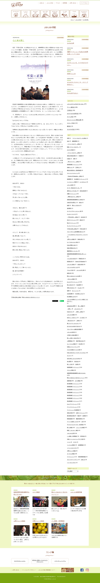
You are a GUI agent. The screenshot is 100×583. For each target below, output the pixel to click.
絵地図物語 (81, 445)
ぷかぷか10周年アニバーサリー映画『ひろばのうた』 (77, 300)
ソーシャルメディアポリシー (29, 570)
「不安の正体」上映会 (72, 217)
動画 (79, 415)
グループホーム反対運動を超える (75, 231)
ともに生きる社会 (71, 258)
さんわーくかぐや (71, 214)
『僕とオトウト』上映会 (73, 161)
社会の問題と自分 (71, 245)
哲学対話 (82, 436)
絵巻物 (84, 415)
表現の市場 (69, 412)
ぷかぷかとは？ (16, 11)
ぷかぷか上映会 (71, 264)
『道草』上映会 (79, 311)
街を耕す (81, 344)
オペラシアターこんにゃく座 (74, 211)
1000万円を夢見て (71, 202)
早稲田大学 (81, 258)
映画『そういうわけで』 (73, 147)
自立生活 (83, 217)
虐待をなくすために (72, 190)
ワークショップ (71, 456)
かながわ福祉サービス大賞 (73, 349)
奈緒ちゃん (69, 167)
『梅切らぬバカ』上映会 (73, 196)
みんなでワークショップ (73, 282)
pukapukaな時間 (71, 306)
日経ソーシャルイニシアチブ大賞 (75, 439)
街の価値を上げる (71, 296)
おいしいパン (75, 290)
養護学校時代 (79, 418)
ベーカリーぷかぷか (25, 12)
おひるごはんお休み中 (55, 12)
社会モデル (69, 311)
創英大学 (69, 273)
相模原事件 (75, 141)
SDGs (80, 202)
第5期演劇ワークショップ (73, 389)
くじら (68, 442)
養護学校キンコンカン (72, 251)
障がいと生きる (76, 205)
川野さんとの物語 (71, 450)
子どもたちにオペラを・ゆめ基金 (75, 424)
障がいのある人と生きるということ (31, 297)
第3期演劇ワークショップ (73, 395)
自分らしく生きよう (72, 317)
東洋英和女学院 (71, 415)
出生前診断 (69, 293)
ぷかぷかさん (77, 308)
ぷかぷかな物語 (71, 314)
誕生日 (81, 220)
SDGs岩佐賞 (83, 190)
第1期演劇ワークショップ (73, 401)
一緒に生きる (70, 320)
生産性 (77, 364)
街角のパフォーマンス (72, 346)
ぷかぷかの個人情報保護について (46, 570)
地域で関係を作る (71, 248)
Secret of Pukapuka (80, 261)
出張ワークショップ (81, 412)
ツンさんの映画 (71, 445)
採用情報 (65, 3)
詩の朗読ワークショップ (80, 179)
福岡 (68, 290)
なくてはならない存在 (72, 242)
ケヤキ (74, 442)
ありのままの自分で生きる (73, 326)
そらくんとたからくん (72, 173)
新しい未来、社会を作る (73, 338)
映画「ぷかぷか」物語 (72, 430)
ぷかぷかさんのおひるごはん (75, 104)
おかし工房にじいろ (45, 12)
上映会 (78, 320)
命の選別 (69, 361)
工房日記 (69, 110)
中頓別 (80, 155)
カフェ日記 (70, 116)
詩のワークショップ (72, 220)
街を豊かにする (79, 293)
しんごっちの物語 (80, 427)
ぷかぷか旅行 (70, 185)
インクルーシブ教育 (72, 182)
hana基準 (78, 284)
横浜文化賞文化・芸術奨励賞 (74, 170)
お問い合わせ (73, 3)
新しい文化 (69, 364)
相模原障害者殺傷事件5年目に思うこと (76, 254)
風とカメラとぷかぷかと (73, 323)
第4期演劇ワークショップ (73, 392)
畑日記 (69, 126)
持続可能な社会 (80, 341)
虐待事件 (69, 208)
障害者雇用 (69, 418)
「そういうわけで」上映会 (73, 144)
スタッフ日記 (71, 123)
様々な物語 (69, 427)
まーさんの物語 (71, 453)
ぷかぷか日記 (50, 3)
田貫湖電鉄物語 (82, 456)
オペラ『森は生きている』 (73, 187)
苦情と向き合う (71, 287)
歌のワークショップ (72, 223)
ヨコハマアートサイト (72, 459)
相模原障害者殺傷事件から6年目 (75, 199)
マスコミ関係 (70, 370)
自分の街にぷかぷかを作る (73, 358)
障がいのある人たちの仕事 (73, 276)
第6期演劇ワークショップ (73, 386)
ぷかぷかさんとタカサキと (84, 12)
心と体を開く (86, 19)
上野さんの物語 (71, 239)
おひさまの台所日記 (73, 113)
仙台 (68, 141)
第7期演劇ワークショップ (73, 383)
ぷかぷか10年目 (71, 332)
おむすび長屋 (70, 150)
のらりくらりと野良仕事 (74, 120)
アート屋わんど (64, 12)
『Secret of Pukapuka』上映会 (74, 176)
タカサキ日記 (60, 37)
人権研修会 (69, 341)
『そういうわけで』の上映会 (79, 138)
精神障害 (69, 179)
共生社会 (76, 361)
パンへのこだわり (71, 462)
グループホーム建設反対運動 (74, 329)
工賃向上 (77, 167)
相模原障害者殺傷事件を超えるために (76, 373)
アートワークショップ (72, 407)
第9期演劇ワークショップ (73, 164)
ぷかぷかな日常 (71, 433)
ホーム (72, 19)
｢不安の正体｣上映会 (16, 297)
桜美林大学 (69, 261)
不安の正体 (82, 228)
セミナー (69, 355)
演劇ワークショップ (72, 193)
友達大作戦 (80, 264)
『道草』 (69, 308)
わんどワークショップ (72, 404)
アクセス (58, 3)
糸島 (74, 158)
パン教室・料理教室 (72, 436)
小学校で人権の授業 (72, 335)
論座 (68, 205)
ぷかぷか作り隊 (80, 270)
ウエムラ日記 (70, 270)
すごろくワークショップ (73, 225)
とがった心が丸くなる (72, 267)
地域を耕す (80, 239)
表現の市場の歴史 (71, 155)
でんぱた (74, 11)
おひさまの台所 (35, 12)
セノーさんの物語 (71, 344)
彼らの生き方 (70, 284)
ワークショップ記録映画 (73, 410)
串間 (68, 138)
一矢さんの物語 (71, 279)
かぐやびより (83, 182)
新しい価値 (80, 306)
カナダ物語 (77, 380)
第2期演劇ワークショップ (73, 398)
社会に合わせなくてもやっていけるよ (76, 352)
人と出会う (82, 317)
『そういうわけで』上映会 (73, 152)
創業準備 (69, 380)
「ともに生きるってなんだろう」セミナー (77, 234)
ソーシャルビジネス (72, 448)
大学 (82, 421)
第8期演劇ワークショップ (73, 367)
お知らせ (42, 3)
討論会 (68, 158)
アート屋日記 (71, 107)
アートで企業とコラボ (72, 421)
